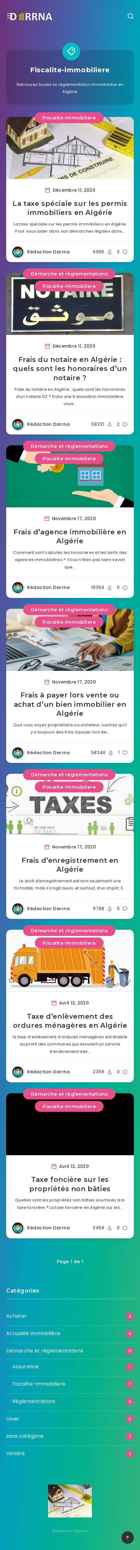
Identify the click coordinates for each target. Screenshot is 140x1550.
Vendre (15, 1453)
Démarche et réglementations (69, 274)
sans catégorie (24, 1436)
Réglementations (34, 1401)
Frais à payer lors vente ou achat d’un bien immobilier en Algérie (70, 704)
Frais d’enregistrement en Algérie (70, 865)
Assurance (25, 1366)
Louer (13, 1418)
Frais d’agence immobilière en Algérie (70, 537)
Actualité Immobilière (33, 1333)
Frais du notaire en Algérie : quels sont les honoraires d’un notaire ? (70, 368)
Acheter (16, 1316)
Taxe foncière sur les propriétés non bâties (70, 1184)
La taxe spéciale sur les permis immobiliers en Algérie (70, 208)
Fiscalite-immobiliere (69, 118)
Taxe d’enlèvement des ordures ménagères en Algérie (70, 1021)
